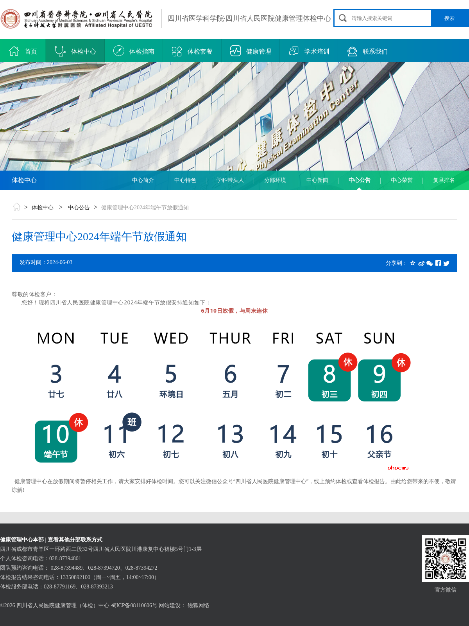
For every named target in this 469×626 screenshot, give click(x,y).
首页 (23, 51)
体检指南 (133, 51)
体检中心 (75, 51)
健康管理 (250, 51)
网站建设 (170, 605)
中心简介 (143, 180)
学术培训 (308, 51)
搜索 (449, 18)
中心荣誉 (402, 180)
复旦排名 (444, 180)
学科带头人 (230, 180)
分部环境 (275, 180)
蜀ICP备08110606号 (134, 605)
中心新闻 (317, 180)
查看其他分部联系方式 (75, 540)
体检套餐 (192, 51)
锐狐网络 (198, 605)
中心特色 (185, 180)
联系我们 (367, 51)
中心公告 (360, 180)
